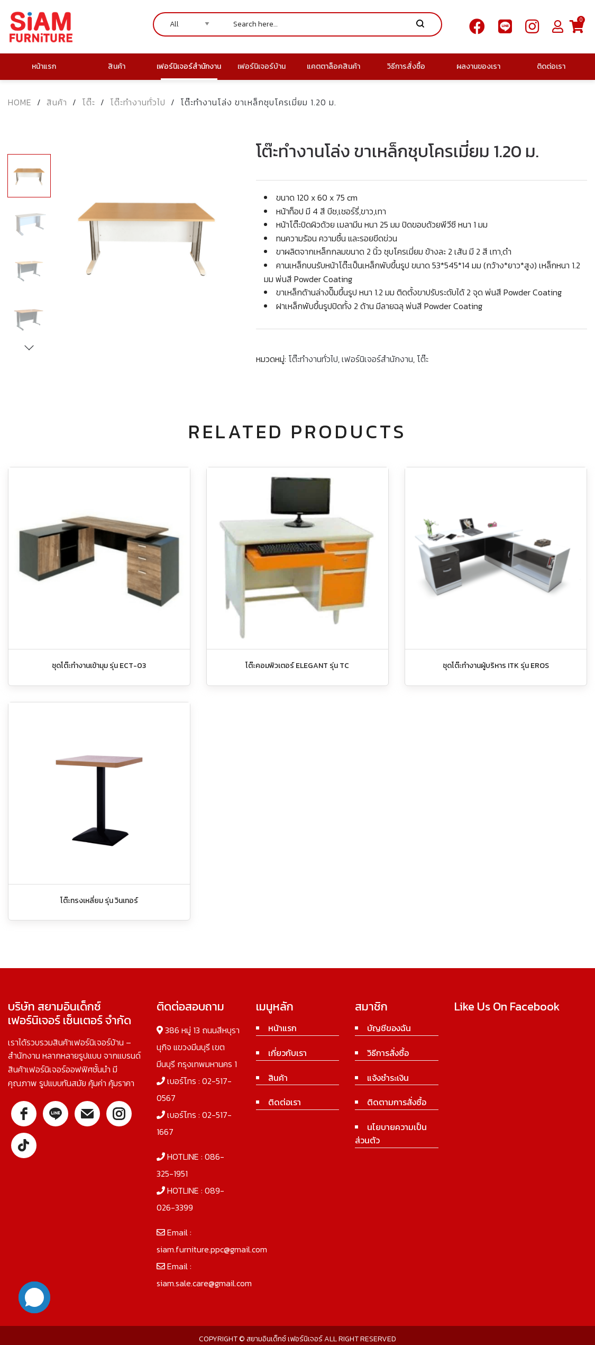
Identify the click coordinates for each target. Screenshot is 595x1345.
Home (20, 102)
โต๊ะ (88, 102)
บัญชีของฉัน (389, 1028)
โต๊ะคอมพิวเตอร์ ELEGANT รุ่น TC (297, 665)
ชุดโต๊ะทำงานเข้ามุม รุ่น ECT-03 (99, 665)
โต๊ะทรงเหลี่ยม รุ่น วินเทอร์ (99, 900)
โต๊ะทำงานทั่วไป (138, 102)
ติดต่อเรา (284, 1102)
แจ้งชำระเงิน (388, 1077)
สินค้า (57, 102)
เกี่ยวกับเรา (287, 1052)
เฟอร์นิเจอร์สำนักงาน (377, 359)
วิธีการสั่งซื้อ (388, 1052)
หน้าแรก (282, 1028)
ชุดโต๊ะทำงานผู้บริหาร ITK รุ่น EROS (496, 665)
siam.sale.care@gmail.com (204, 1283)
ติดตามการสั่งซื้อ (396, 1102)
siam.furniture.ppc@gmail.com (212, 1249)
